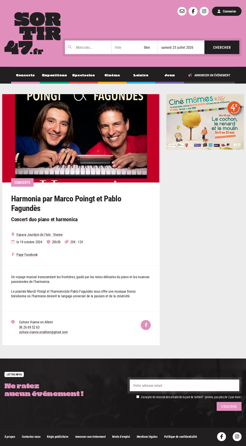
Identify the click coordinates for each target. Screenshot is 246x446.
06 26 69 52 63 (29, 327)
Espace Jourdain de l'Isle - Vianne (39, 235)
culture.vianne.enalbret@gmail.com (43, 332)
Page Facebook (27, 255)
